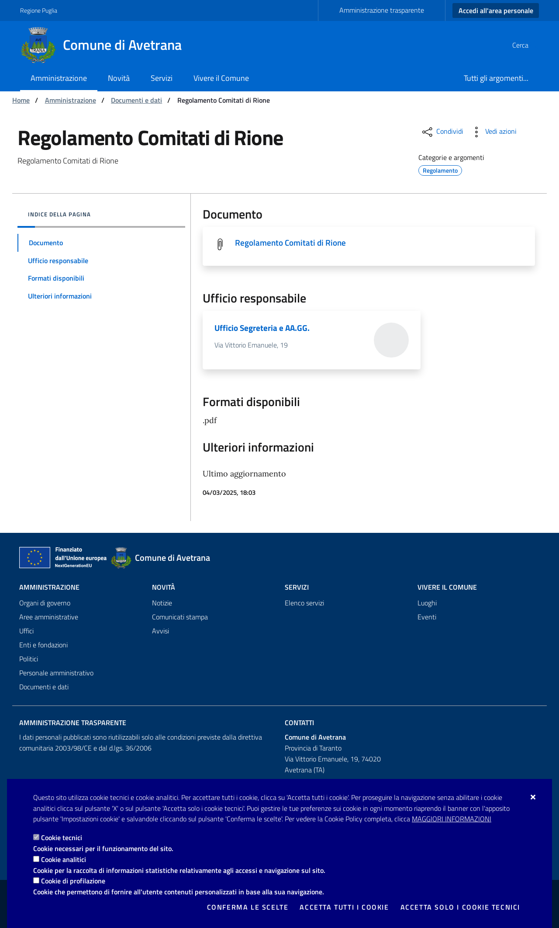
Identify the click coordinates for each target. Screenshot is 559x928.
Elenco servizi (304, 603)
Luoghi (427, 603)
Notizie (162, 603)
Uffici (26, 631)
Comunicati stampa (180, 617)
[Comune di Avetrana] (106, 45)
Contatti (299, 723)
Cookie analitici (63, 859)
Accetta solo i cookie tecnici (460, 907)
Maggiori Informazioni (451, 818)
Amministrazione (70, 100)
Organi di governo (44, 603)
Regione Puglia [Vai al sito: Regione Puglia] (38, 10)
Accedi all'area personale (496, 10)
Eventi (427, 617)
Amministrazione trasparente (381, 10)
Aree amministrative (48, 617)
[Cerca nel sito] (528, 45)
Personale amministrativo (56, 673)
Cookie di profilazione (73, 881)
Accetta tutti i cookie (344, 907)
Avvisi (160, 631)
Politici (28, 659)
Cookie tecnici (61, 837)
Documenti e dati (136, 100)
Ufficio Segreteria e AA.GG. (263, 328)
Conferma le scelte (248, 907)
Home (21, 100)
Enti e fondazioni (43, 645)
